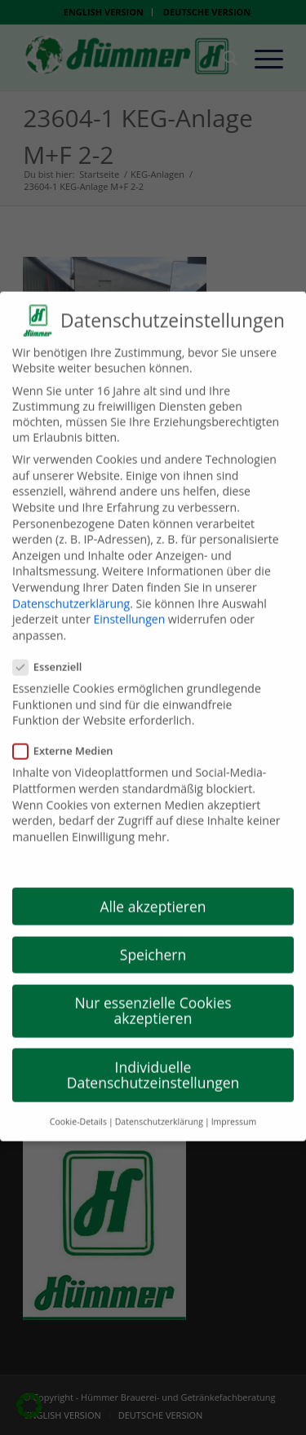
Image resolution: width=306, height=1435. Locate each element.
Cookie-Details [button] (78, 1108)
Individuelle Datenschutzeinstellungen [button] (153, 1062)
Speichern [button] (153, 942)
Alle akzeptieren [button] (153, 893)
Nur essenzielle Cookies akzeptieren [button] (152, 998)
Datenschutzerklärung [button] (159, 1108)
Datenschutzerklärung (71, 590)
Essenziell (53, 654)
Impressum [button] (233, 1108)
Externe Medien (69, 738)
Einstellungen (130, 606)
